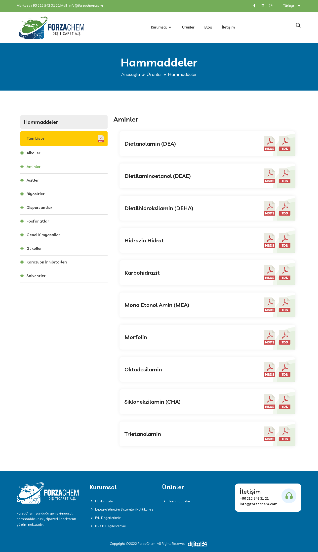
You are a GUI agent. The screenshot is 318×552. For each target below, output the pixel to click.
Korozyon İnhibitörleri (47, 262)
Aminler (33, 166)
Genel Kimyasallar (43, 234)
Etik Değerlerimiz (105, 518)
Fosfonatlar (38, 221)
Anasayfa (130, 74)
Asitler (33, 180)
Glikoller (34, 248)
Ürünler (188, 27)
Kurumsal (159, 27)
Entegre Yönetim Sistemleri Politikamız (121, 509)
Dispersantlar (39, 207)
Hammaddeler (176, 501)
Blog (208, 27)
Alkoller (33, 153)
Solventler (36, 275)
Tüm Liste (65, 138)
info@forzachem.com (86, 5)
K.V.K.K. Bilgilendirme (107, 526)
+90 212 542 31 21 (45, 5)
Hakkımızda (101, 501)
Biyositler (35, 194)
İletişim (228, 27)
